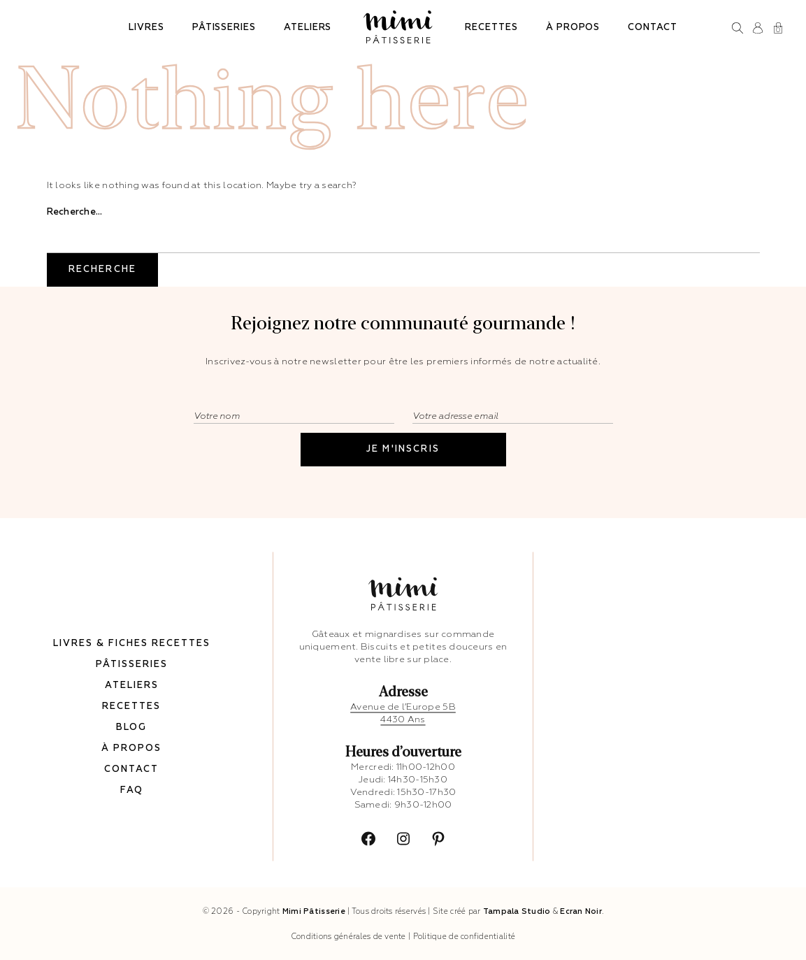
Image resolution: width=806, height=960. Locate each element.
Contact (652, 27)
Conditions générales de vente (348, 936)
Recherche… (75, 212)
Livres (146, 27)
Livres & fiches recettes (131, 640)
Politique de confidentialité (464, 936)
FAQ (131, 787)
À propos (573, 27)
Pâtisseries (224, 27)
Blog (131, 724)
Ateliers (307, 27)
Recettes (491, 27)
